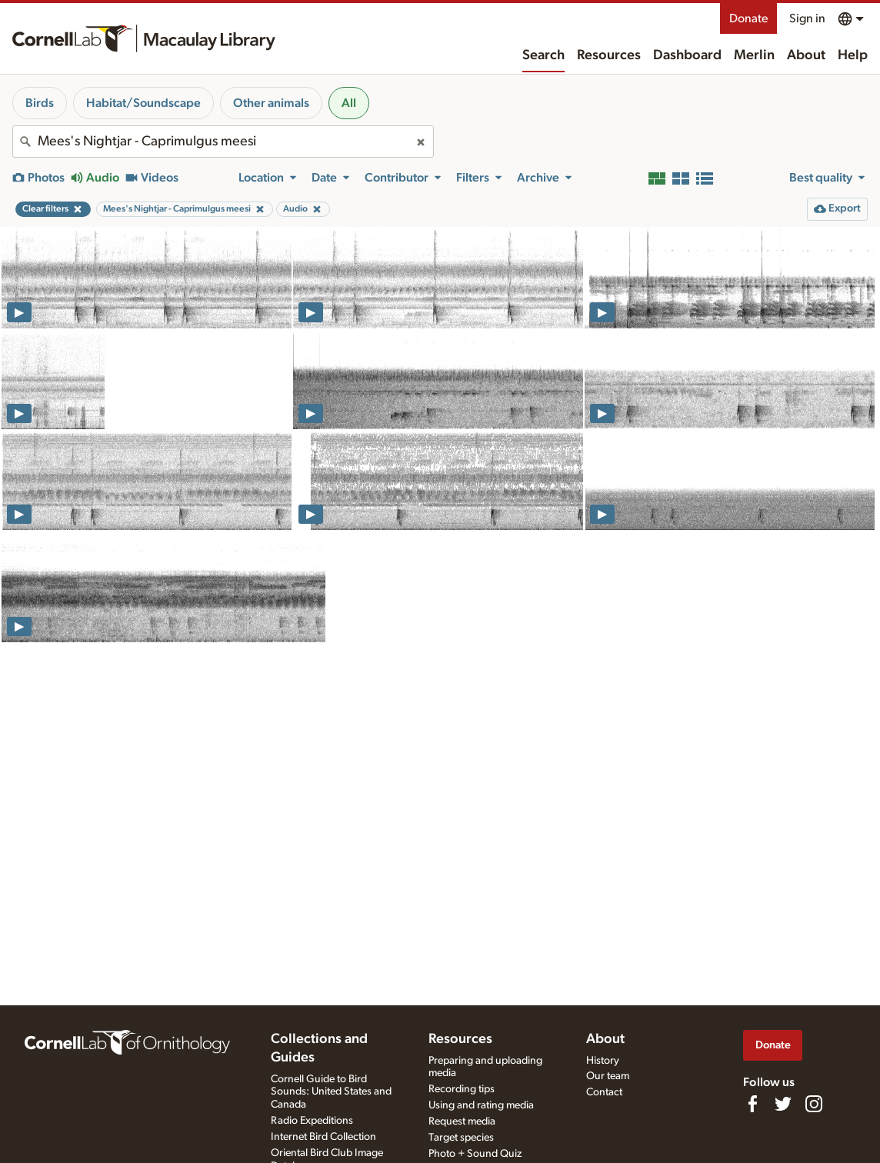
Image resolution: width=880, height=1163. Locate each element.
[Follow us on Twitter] (783, 1104)
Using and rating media (481, 1105)
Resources (609, 55)
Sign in (807, 18)
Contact (604, 1092)
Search (543, 55)
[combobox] (223, 141)
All (349, 103)
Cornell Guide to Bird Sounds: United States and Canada (331, 1092)
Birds (39, 103)
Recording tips (461, 1089)
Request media (461, 1121)
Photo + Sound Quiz (475, 1153)
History (602, 1060)
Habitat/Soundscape (143, 103)
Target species (461, 1137)
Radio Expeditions (312, 1120)
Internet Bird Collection (323, 1136)
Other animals (271, 103)
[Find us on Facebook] (752, 1104)
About (806, 55)
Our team (607, 1076)
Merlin (754, 55)
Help (853, 55)
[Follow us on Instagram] (814, 1104)
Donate (748, 18)
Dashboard (687, 55)
